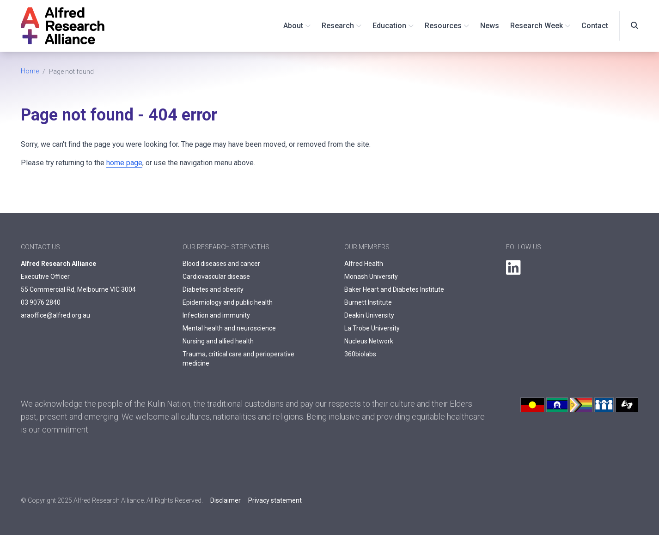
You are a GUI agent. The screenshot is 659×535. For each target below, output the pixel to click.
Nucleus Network (368, 341)
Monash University (371, 276)
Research (338, 25)
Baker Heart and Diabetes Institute (394, 289)
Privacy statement (275, 500)
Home (30, 71)
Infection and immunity (216, 315)
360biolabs (360, 354)
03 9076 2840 (41, 302)
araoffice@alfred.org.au (55, 315)
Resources (443, 25)
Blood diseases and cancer (221, 263)
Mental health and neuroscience (229, 328)
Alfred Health (363, 263)
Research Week (536, 25)
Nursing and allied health (218, 341)
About (293, 25)
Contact (594, 25)
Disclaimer (225, 500)
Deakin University (369, 315)
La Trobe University (372, 328)
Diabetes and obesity (213, 289)
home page (124, 162)
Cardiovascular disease (216, 276)
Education (389, 25)
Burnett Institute (368, 302)
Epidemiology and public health (228, 302)
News (489, 25)
